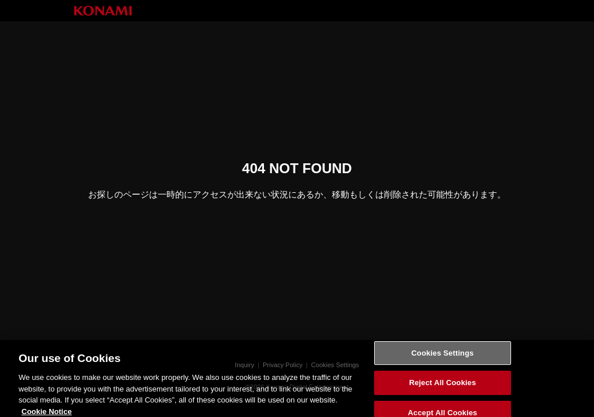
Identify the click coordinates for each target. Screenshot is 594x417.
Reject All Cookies (442, 386)
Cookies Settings (442, 356)
